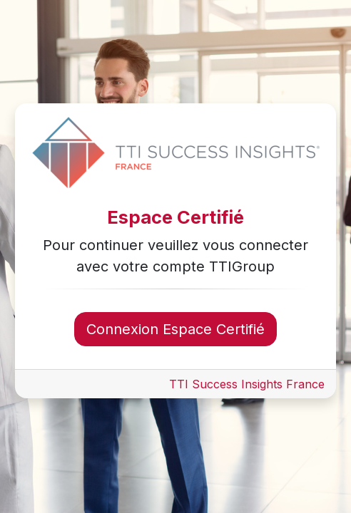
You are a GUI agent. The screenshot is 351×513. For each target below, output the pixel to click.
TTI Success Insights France (247, 384)
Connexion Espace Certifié (175, 329)
